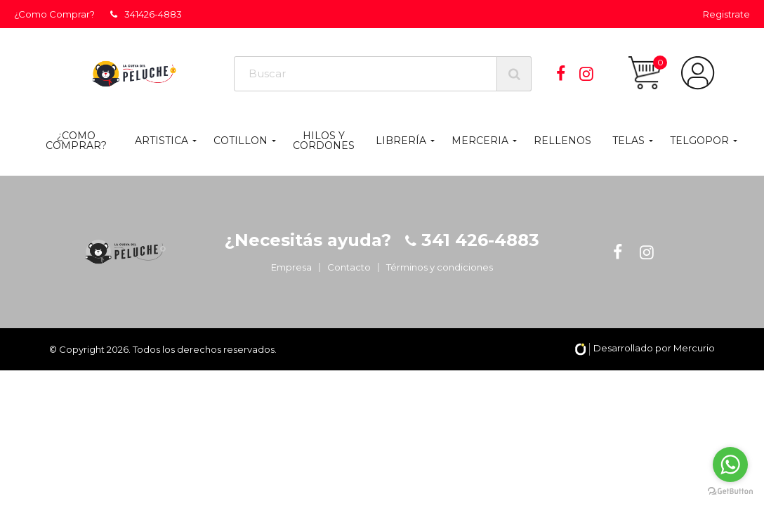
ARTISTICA (161, 140)
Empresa (291, 267)
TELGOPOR (699, 140)
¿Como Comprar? (54, 14)
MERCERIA (480, 140)
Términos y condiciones (439, 267)
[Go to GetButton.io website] (730, 491)
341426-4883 (146, 14)
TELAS (628, 140)
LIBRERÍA (401, 140)
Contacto (349, 267)
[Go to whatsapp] (730, 464)
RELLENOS (562, 140)
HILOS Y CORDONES (324, 140)
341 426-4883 (477, 240)
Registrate (726, 14)
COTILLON (240, 140)
